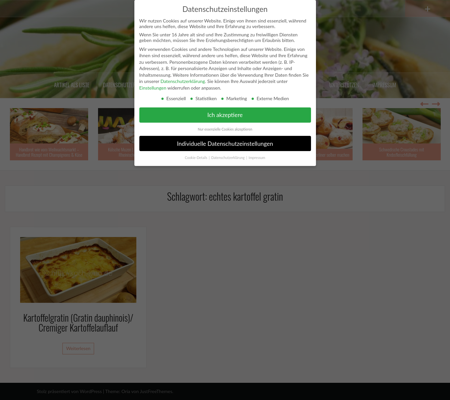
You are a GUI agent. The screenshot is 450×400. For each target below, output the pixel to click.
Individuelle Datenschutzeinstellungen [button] (225, 143)
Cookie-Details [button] (196, 158)
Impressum (257, 158)
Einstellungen (152, 88)
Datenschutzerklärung (182, 81)
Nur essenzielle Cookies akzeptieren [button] (225, 129)
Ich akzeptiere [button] (225, 114)
